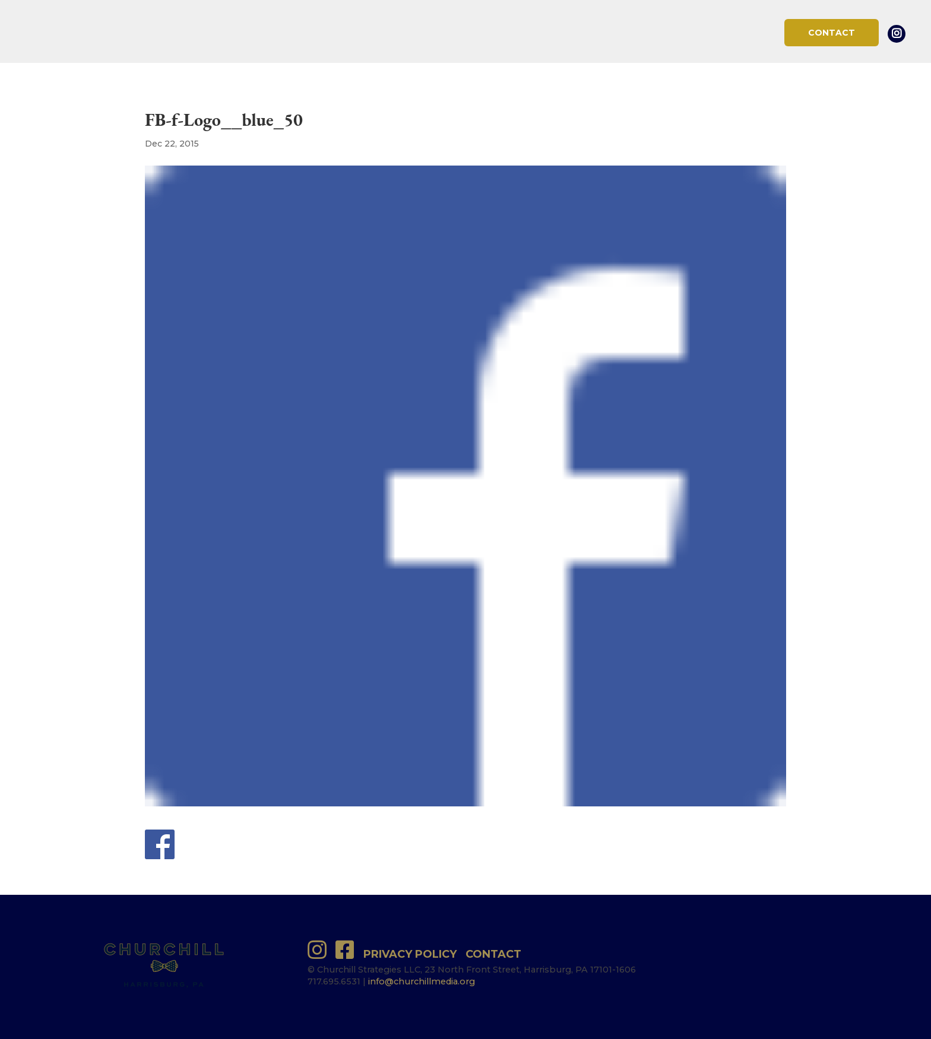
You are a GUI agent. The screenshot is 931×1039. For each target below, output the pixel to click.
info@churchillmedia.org (421, 981)
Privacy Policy (410, 954)
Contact (831, 32)
